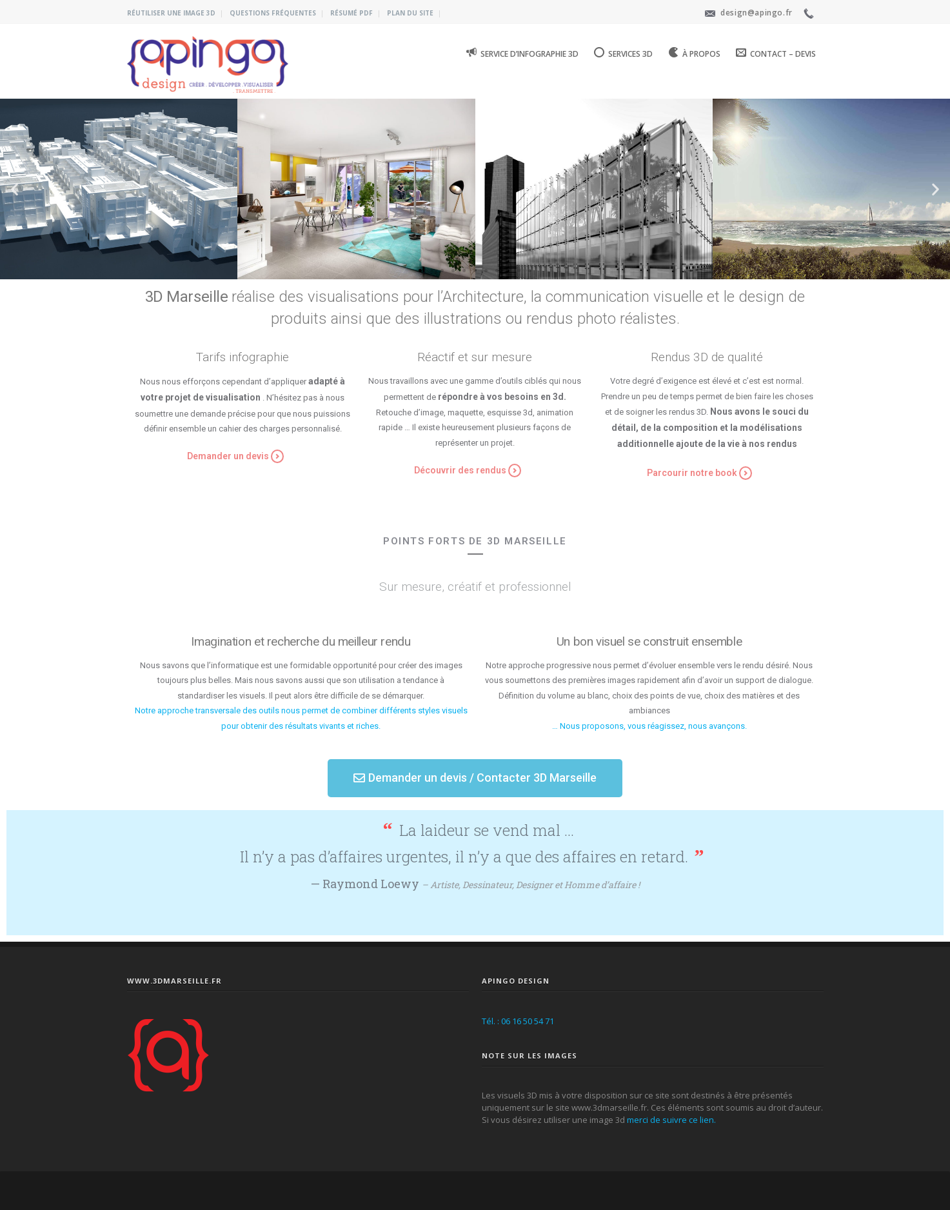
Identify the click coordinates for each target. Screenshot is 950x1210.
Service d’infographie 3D (522, 52)
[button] (435, 271)
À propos (694, 52)
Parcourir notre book (692, 473)
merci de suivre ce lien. (671, 1120)
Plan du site (410, 12)
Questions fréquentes (273, 12)
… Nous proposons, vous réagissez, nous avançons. (649, 726)
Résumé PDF (351, 12)
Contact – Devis (776, 52)
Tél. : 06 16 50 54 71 (518, 1021)
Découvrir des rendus (460, 470)
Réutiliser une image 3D (171, 12)
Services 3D (623, 52)
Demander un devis (228, 456)
